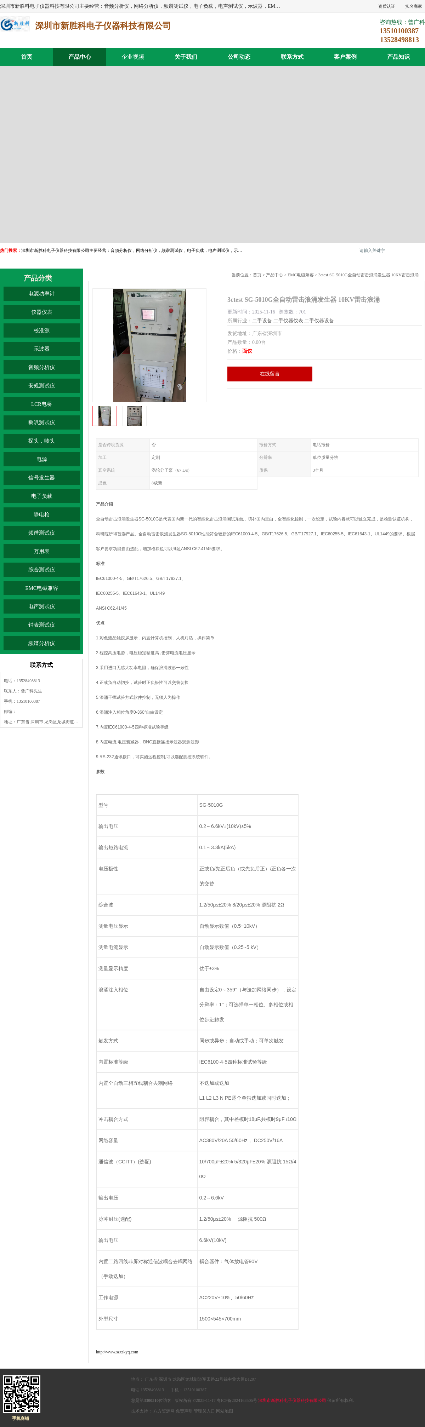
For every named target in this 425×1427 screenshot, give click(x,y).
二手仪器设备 (319, 320)
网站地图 (224, 1411)
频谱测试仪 (41, 533)
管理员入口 (204, 1411)
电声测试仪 (41, 606)
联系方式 (292, 57)
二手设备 (262, 320)
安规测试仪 (41, 386)
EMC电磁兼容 (41, 588)
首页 (26, 57)
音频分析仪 (41, 367)
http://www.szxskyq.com (117, 1352)
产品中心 (79, 57)
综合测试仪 (41, 569)
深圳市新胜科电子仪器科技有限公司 (292, 1400)
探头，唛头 (41, 441)
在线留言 (270, 373)
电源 (41, 459)
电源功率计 (41, 294)
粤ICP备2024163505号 (237, 1400)
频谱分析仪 (41, 643)
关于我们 (186, 57)
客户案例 (345, 57)
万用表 (42, 551)
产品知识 (398, 57)
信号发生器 (41, 478)
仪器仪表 (41, 312)
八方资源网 (164, 1411)
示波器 (42, 349)
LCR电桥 (41, 404)
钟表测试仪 (41, 625)
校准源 (42, 330)
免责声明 (184, 1411)
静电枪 (42, 514)
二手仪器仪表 (288, 320)
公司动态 (239, 57)
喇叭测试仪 (41, 422)
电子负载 (41, 496)
